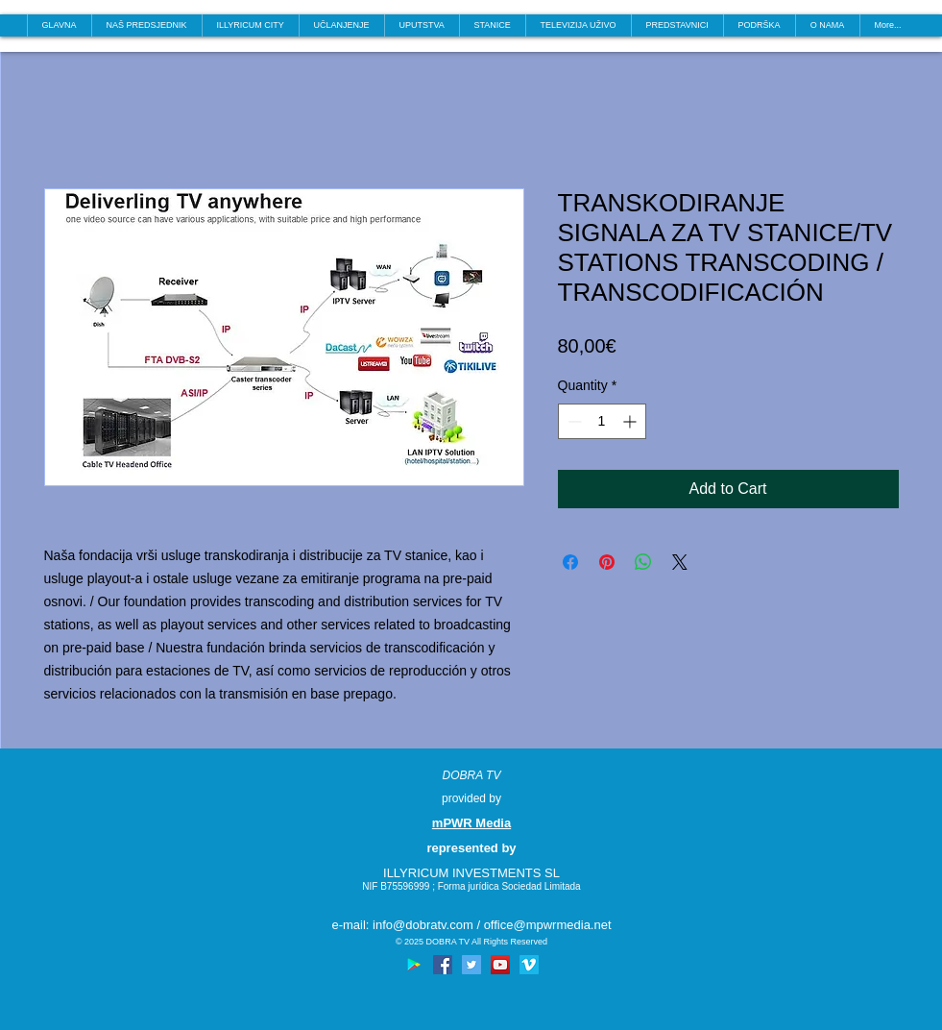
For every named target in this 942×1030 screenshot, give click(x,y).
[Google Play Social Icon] (413, 964)
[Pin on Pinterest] (606, 562)
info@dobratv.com (423, 925)
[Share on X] (679, 562)
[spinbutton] (602, 421)
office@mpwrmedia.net (548, 925)
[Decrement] (573, 421)
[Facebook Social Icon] (442, 964)
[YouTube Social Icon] (500, 964)
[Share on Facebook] (570, 562)
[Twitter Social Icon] (471, 964)
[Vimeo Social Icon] (529, 964)
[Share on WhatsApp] (643, 562)
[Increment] (631, 421)
